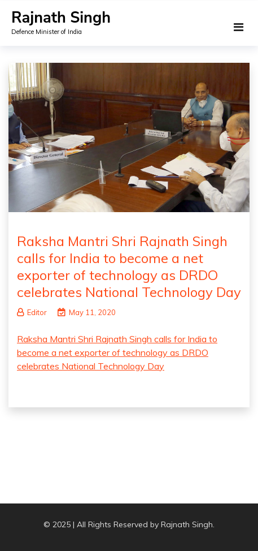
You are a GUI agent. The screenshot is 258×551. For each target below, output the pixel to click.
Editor (32, 312)
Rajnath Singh (61, 17)
